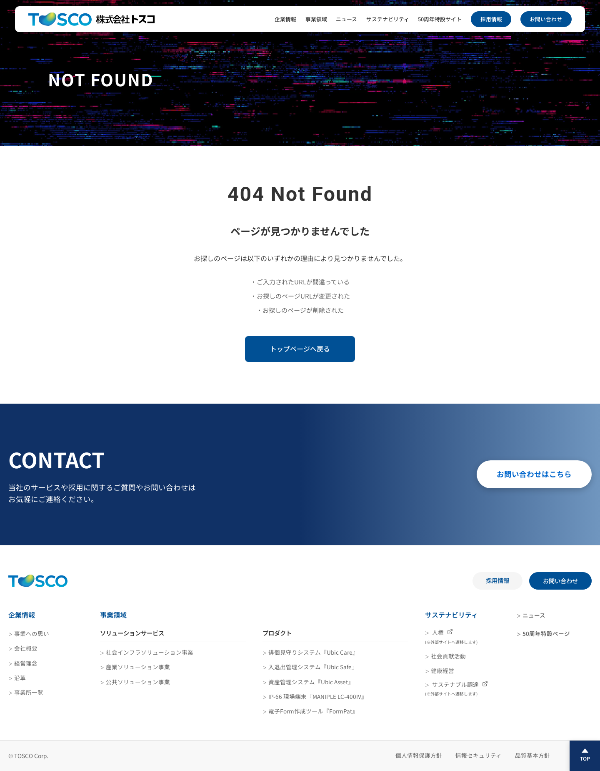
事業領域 (316, 19)
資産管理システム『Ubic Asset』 (311, 682)
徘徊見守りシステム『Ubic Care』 (313, 652)
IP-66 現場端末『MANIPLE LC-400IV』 (317, 696)
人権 (451, 636)
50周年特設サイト (440, 19)
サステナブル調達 (456, 688)
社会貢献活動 (448, 656)
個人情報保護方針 (418, 755)
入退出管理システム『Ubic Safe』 (313, 667)
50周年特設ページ (546, 633)
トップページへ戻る (300, 349)
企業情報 (285, 19)
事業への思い (31, 633)
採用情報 (491, 19)
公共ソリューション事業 (138, 682)
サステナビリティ (387, 19)
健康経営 (442, 670)
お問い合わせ (546, 19)
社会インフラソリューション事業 (149, 652)
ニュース (346, 19)
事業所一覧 (28, 692)
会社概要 (26, 648)
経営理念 (26, 663)
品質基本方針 (532, 755)
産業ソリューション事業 (138, 667)
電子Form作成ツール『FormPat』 (313, 711)
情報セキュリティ (478, 755)
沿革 (20, 677)
